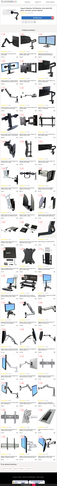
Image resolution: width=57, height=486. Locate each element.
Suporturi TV (38, 2)
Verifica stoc (43, 17)
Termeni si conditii (17, 477)
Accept (33, 485)
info (17, 57)
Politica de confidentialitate (28, 477)
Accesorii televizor (50, 2)
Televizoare (27, 2)
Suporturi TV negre (7, 468)
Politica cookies (40, 477)
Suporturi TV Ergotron (19, 468)
